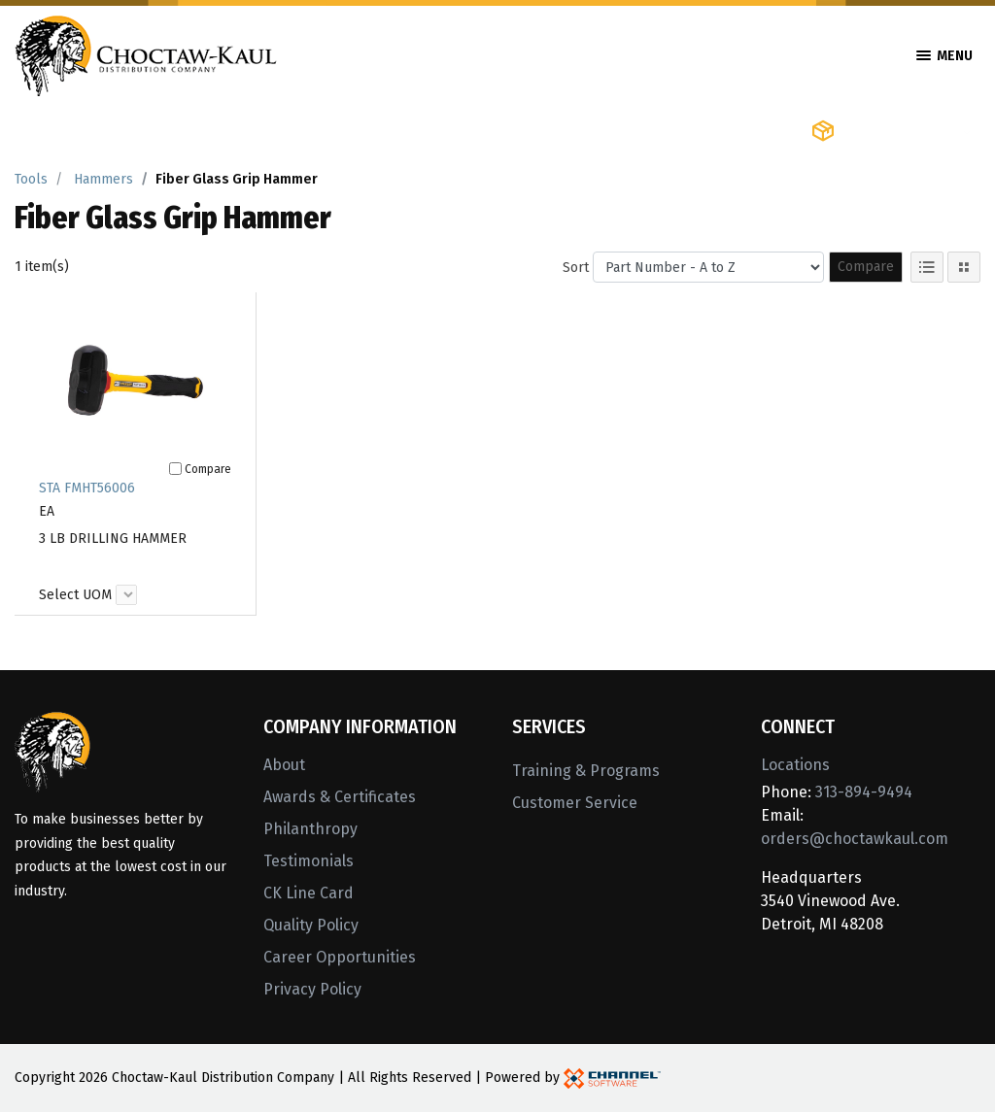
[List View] (927, 267)
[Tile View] (963, 267)
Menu (944, 56)
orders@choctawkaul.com (854, 838)
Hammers (103, 179)
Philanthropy (310, 829)
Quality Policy (311, 925)
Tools (31, 179)
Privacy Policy (312, 989)
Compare (866, 266)
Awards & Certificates (339, 797)
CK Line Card (308, 893)
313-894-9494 (863, 792)
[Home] (146, 54)
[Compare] (175, 468)
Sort (576, 267)
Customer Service (574, 802)
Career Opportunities (339, 957)
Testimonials (308, 861)
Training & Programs (586, 770)
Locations (795, 765)
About (284, 765)
